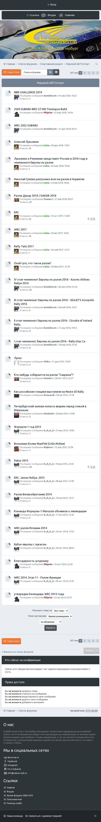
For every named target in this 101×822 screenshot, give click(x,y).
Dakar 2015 (21, 460)
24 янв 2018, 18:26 (60, 183)
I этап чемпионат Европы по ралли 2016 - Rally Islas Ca (49, 341)
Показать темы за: (50, 610)
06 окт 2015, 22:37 (64, 378)
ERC (16, 212)
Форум (10, 791)
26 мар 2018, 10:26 (60, 166)
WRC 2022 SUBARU (26, 125)
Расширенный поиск (56, 72)
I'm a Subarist (14, 769)
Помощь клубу (14, 803)
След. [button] (97, 73)
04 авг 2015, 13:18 (65, 395)
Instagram (13, 765)
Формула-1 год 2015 (27, 426)
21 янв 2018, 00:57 (64, 199)
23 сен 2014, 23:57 (63, 597)
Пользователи (14, 799)
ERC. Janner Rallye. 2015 (29, 477)
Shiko (47, 361)
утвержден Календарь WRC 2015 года (39, 594)
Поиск (50, 72)
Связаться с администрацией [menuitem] (45, 816)
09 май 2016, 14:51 (68, 307)
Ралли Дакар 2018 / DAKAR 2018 (35, 195)
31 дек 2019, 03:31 (68, 129)
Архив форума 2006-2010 (20, 795)
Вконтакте (13, 757)
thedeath (49, 413)
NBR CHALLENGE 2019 (28, 92)
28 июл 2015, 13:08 (65, 413)
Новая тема (13, 72)
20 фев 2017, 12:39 (60, 266)
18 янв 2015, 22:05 (65, 464)
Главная (69, 15)
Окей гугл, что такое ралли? (32, 263)
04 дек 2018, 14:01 (60, 145)
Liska (46, 145)
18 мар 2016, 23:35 (68, 344)
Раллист (48, 199)
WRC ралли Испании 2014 (30, 528)
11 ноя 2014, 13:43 (65, 515)
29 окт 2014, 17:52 (65, 531)
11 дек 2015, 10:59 (61, 361)
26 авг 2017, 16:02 (60, 233)
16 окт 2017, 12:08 (60, 216)
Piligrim (48, 112)
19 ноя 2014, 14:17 (65, 498)
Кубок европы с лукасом (30, 544)
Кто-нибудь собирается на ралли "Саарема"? (43, 374)
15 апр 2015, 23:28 (64, 447)
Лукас (18, 357)
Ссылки (34, 15)
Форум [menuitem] (52, 15)
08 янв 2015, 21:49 (65, 481)
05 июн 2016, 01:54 (68, 287)
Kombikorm (50, 95)
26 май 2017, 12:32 (60, 250)
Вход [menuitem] (53, 4)
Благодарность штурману (31, 560)
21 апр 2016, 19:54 (68, 328)
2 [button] (84, 73)
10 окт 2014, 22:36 (63, 564)
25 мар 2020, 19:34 (63, 112)
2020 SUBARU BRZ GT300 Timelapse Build (40, 109)
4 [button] (93, 73)
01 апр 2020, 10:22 (68, 95)
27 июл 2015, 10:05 (65, 430)
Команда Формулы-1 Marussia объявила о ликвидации (50, 511)
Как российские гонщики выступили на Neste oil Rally (49, 391)
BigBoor (48, 447)
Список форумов (27, 710)
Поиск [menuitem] (96, 64)
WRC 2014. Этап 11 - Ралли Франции (37, 577)
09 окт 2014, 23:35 (65, 581)
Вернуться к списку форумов (18, 652)
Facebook (12, 761)
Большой (49, 395)
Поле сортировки (50, 616)
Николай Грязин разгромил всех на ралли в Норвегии (49, 179)
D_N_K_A (49, 430)
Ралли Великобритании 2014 (33, 494)
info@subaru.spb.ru (17, 773)
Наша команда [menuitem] (15, 816)
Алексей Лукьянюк (26, 141)
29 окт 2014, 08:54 (65, 548)
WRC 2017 (20, 229)
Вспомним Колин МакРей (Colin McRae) (39, 443)
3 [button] (89, 73)
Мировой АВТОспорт (50, 82)
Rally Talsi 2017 (24, 246)
